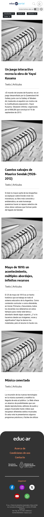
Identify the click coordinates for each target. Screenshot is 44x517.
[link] (39, 3)
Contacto (20, 457)
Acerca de (20, 448)
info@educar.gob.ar (28, 512)
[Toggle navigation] (2, 1)
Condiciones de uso (20, 452)
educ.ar (9, 505)
